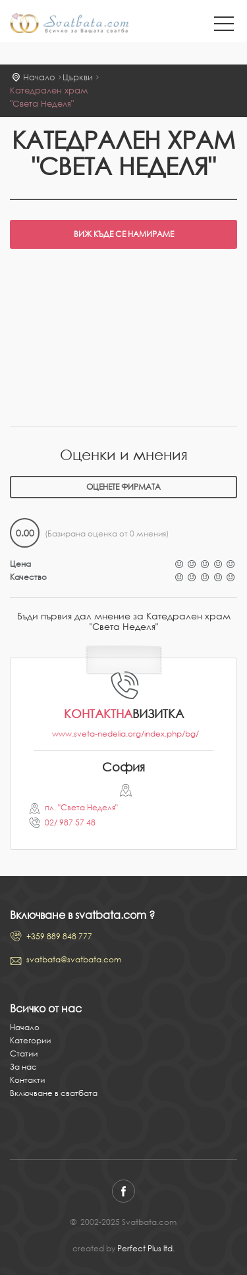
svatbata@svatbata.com (73, 959)
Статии (24, 1053)
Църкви (78, 77)
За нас (23, 1066)
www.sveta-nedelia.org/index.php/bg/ (125, 733)
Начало (39, 77)
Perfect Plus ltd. (146, 1248)
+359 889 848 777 (59, 936)
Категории (30, 1040)
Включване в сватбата (53, 1093)
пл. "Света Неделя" (81, 807)
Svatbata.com (69, 24)
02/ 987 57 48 (70, 822)
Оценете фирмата (123, 486)
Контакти (27, 1079)
